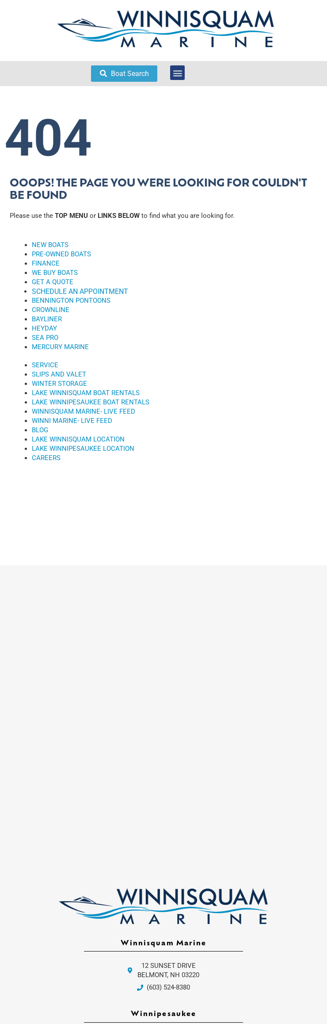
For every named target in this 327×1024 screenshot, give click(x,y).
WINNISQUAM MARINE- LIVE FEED (83, 411)
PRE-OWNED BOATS (61, 254)
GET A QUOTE (52, 282)
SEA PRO (45, 338)
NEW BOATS (50, 245)
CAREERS (46, 458)
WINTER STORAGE (59, 384)
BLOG (40, 430)
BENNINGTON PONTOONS (71, 301)
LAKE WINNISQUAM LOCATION (78, 439)
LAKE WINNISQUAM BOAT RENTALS (86, 393)
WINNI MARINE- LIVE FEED (72, 421)
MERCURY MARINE (60, 347)
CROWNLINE (50, 310)
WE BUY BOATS (55, 273)
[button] (177, 72)
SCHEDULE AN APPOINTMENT (80, 291)
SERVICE (45, 365)
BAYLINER (47, 319)
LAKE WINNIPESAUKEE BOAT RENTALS (90, 402)
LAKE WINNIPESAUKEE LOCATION (83, 449)
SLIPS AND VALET (59, 374)
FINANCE (46, 263)
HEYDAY (44, 328)
